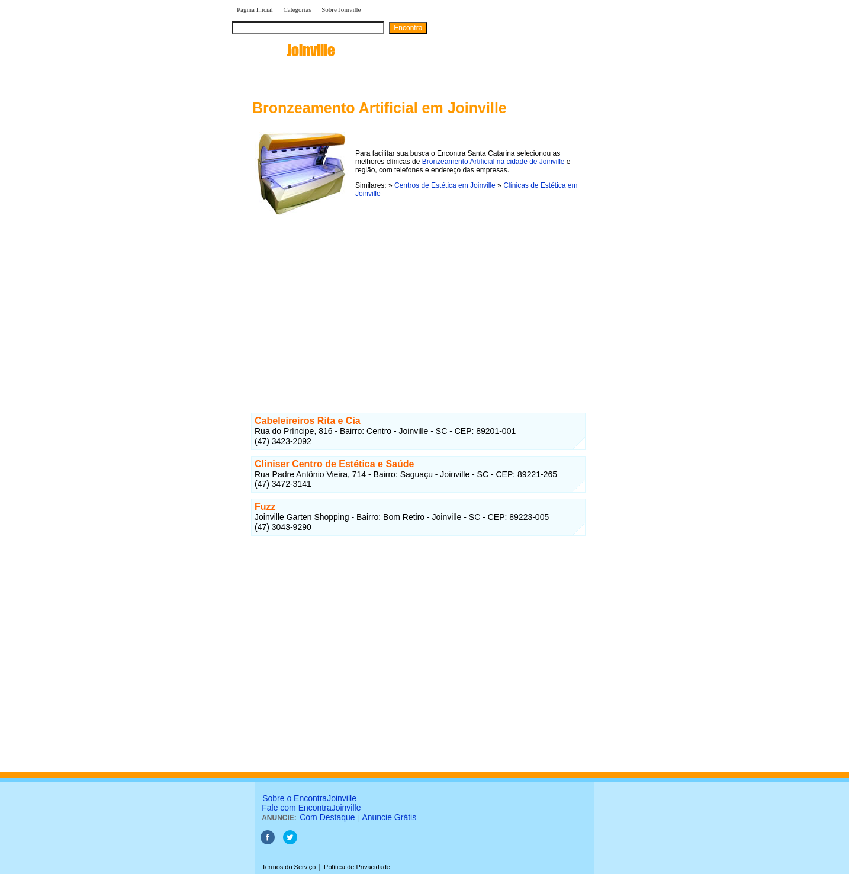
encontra (283, 50)
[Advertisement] (418, 301)
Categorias (297, 9)
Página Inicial (255, 9)
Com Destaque (327, 817)
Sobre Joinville (341, 9)
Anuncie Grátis (389, 817)
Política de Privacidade (357, 866)
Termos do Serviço (289, 866)
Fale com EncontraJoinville (311, 807)
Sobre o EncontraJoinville (309, 798)
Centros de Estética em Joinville (445, 185)
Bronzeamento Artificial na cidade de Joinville (493, 162)
